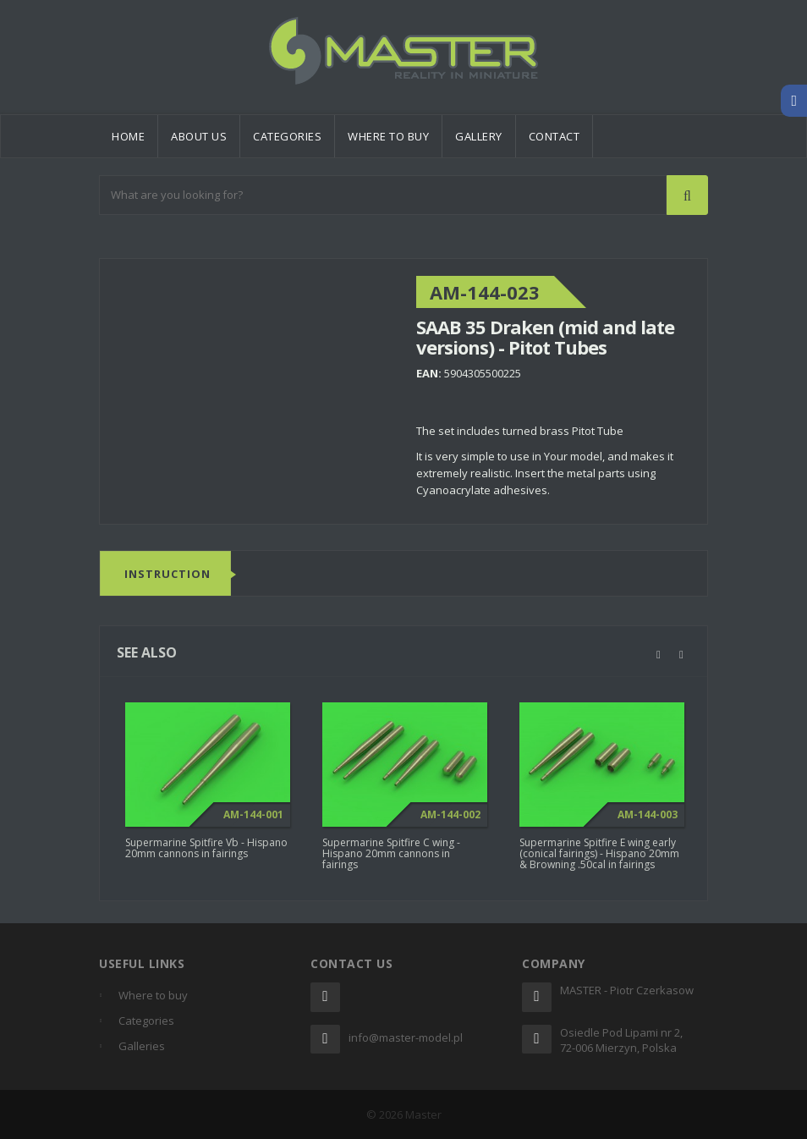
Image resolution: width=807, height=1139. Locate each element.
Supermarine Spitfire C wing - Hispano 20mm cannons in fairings (391, 858)
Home (128, 136)
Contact (554, 136)
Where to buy (388, 136)
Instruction (167, 574)
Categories (287, 136)
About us (199, 136)
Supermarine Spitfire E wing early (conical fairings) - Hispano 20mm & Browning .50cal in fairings (599, 858)
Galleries (141, 1046)
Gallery (478, 136)
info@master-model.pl (406, 1037)
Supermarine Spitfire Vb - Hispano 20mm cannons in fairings (206, 853)
